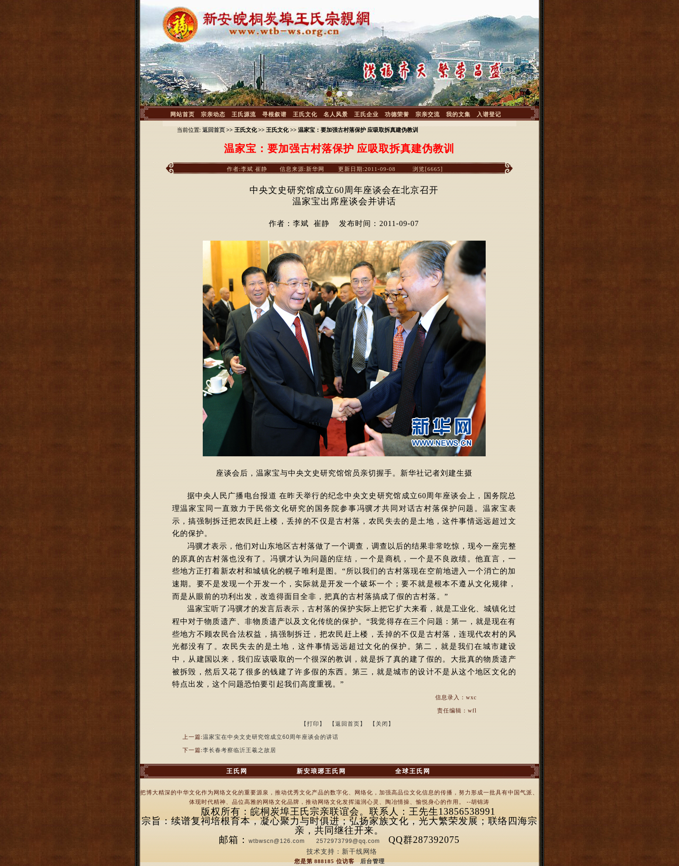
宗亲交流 (427, 114)
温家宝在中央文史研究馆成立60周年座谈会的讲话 (271, 737)
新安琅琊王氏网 (321, 771)
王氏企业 (366, 114)
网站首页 (182, 114)
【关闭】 (382, 723)
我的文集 (458, 114)
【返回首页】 (347, 723)
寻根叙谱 (274, 114)
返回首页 (213, 130)
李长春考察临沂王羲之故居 (239, 750)
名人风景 (335, 114)
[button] (329, 94)
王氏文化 (305, 114)
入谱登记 (489, 114)
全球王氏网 (413, 771)
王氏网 (237, 771)
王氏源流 (244, 114)
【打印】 (313, 723)
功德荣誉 (397, 114)
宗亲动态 (213, 114)
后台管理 (372, 861)
